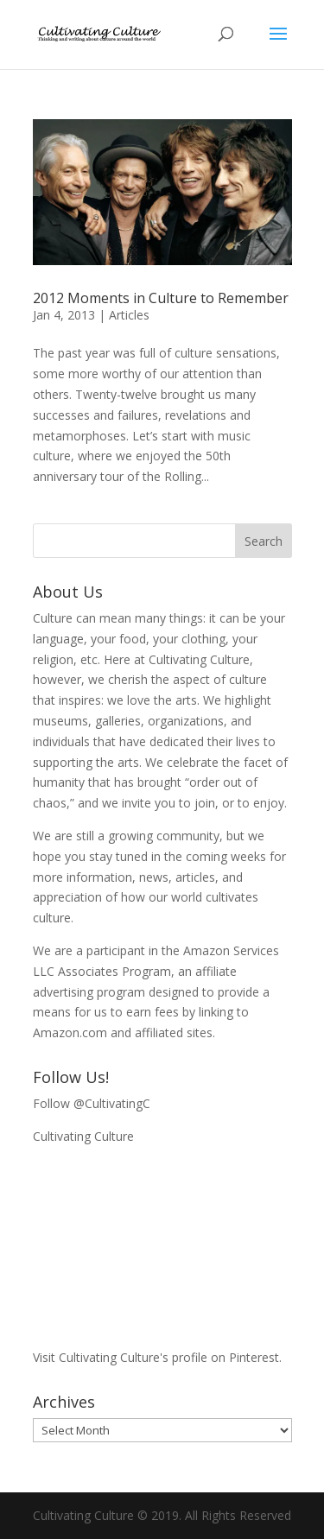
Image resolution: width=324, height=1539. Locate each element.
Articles (129, 315)
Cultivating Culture (83, 1136)
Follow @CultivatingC (91, 1103)
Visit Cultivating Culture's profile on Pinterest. (157, 1357)
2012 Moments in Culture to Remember (161, 297)
